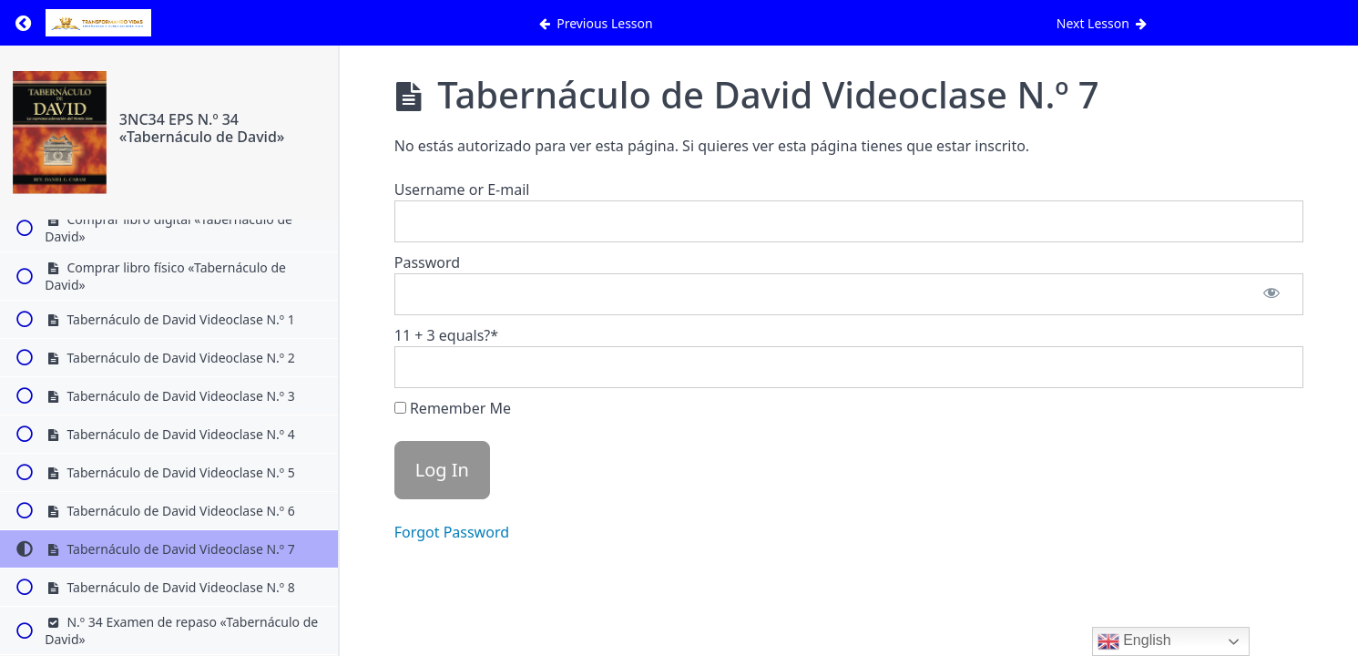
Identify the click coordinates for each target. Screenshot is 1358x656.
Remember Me (452, 408)
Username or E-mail (462, 189)
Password (427, 262)
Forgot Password (451, 532)
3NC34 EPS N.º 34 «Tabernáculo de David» (202, 128)
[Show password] (1271, 294)
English (1134, 641)
